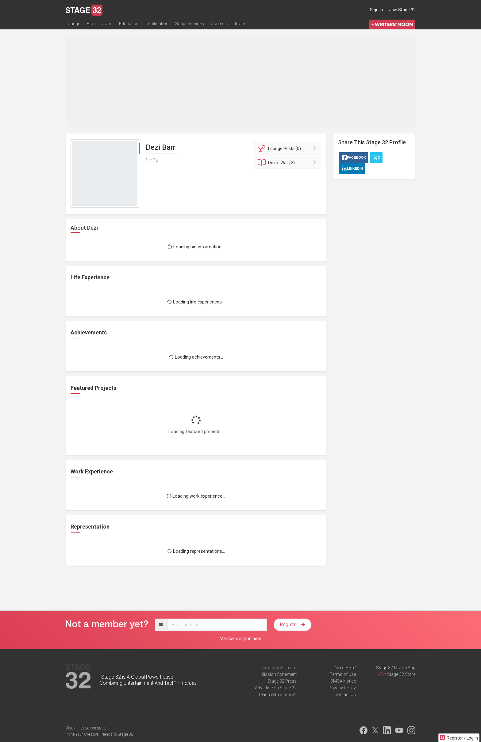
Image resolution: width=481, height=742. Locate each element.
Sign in (376, 9)
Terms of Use (343, 674)
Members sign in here (240, 638)
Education (129, 23)
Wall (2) (288, 162)
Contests (219, 23)
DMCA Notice (343, 681)
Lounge (73, 23)
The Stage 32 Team (278, 667)
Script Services (189, 23)
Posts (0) (288, 148)
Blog (91, 23)
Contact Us (345, 694)
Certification (156, 23)
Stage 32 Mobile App (395, 667)
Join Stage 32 (402, 9)
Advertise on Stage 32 (276, 687)
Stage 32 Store (401, 674)
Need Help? (345, 667)
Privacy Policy (342, 687)
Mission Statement (278, 674)
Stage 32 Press (282, 681)
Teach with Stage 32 (277, 694)
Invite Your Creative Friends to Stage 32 (99, 734)
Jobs (107, 23)
